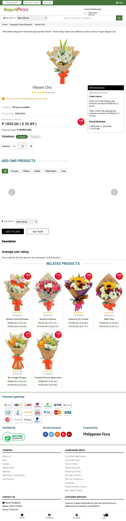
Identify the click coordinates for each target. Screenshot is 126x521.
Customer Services (75, 496)
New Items (48, 2)
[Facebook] (45, 433)
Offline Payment (72, 466)
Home (4, 24)
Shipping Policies (73, 470)
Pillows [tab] (26, 171)
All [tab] (5, 171)
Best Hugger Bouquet (17, 377)
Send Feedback (11, 501)
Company (7, 449)
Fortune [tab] (14, 171)
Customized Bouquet (92, 9)
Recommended (12, 2)
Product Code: (13, 113)
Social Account (51, 426)
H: (115, 126)
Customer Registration (75, 455)
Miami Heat (109, 319)
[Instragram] (57, 433)
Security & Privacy (73, 474)
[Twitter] (51, 433)
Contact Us (8, 496)
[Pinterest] (63, 433)
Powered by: (90, 426)
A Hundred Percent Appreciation (48, 377)
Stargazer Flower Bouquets (21, 24)
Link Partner (8, 478)
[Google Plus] (69, 433)
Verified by (8, 426)
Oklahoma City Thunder (78, 319)
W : (104, 126)
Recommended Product (76, 485)
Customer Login (72, 459)
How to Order (71, 462)
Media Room (8, 466)
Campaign (70, 481)
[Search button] (119, 17)
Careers (6, 462)
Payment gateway (12, 396)
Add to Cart (13, 231)
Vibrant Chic (40, 24)
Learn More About (75, 449)
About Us (6, 455)
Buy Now (38, 231)
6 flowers (22, 137)
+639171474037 (15, 505)
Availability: (15, 107)
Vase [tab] (63, 171)
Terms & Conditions (74, 478)
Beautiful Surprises (48, 319)
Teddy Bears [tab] (50, 171)
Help (119, 2)
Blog (4, 459)
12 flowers (35, 137)
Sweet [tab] (37, 171)
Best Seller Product (32, 2)
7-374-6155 (13, 508)
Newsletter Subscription (13, 474)
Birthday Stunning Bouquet (17, 319)
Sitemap (6, 470)
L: (93, 126)
